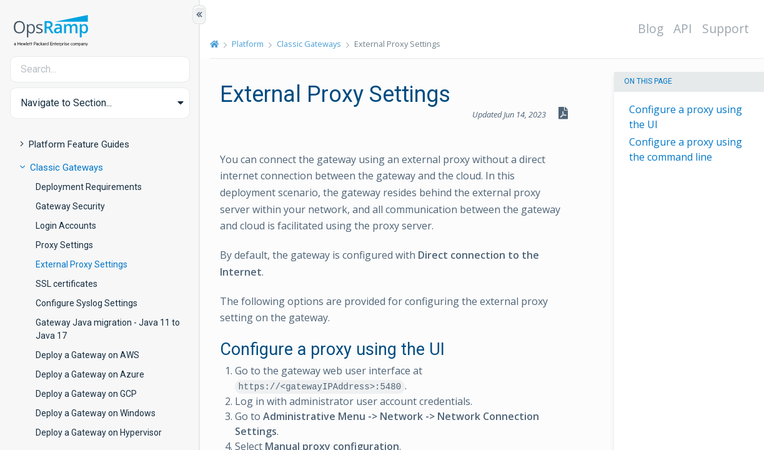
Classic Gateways (66, 167)
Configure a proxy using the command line (685, 149)
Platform (248, 43)
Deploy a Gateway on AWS (87, 355)
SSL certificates (66, 284)
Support (725, 28)
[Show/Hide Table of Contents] (199, 14)
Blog (650, 28)
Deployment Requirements (89, 187)
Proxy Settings (64, 245)
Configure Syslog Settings (86, 303)
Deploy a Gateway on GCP (86, 394)
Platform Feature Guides (79, 144)
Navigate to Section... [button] (66, 103)
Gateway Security (70, 206)
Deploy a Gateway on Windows (96, 413)
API (682, 28)
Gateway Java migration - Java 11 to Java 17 (108, 329)
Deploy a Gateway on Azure (90, 374)
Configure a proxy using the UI (685, 116)
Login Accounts (66, 226)
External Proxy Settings (81, 264)
